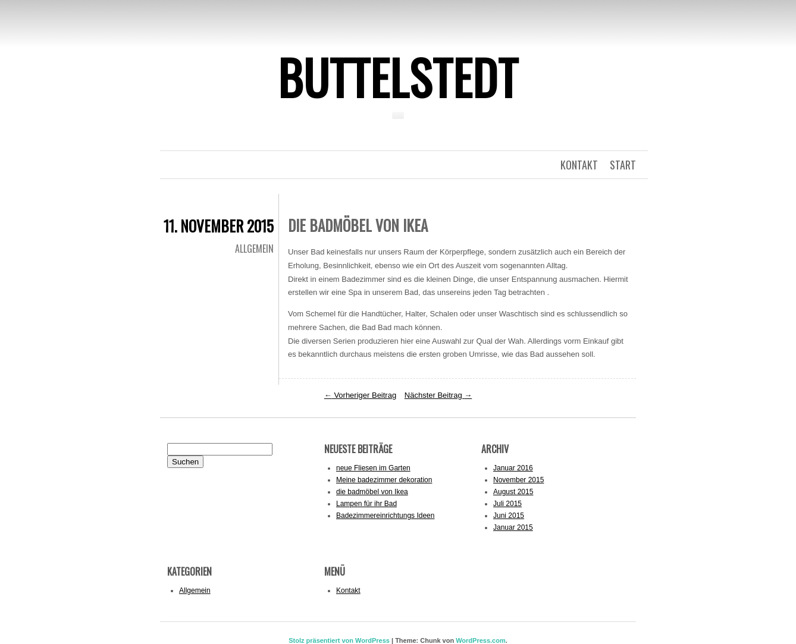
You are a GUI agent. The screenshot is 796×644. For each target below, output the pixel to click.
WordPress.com (481, 640)
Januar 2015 (513, 527)
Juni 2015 (508, 515)
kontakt (579, 164)
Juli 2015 (507, 504)
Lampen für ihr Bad (366, 504)
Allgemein (254, 248)
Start (623, 164)
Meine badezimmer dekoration (384, 480)
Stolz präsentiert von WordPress (339, 640)
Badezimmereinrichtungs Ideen (385, 515)
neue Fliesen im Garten (373, 468)
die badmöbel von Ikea (372, 492)
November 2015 (518, 480)
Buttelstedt (398, 77)
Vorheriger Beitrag (360, 395)
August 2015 (513, 492)
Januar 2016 (513, 468)
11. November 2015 (219, 226)
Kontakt (348, 590)
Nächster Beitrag (438, 395)
